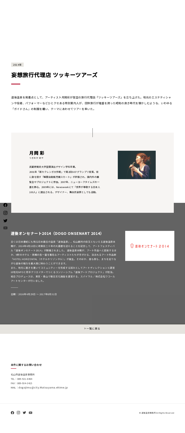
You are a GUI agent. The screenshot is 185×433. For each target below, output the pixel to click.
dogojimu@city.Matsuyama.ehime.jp (44, 396)
